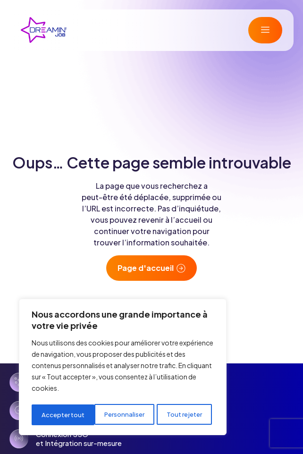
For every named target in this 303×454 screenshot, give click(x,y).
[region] (123, 368)
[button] (265, 30)
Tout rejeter (122, 415)
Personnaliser (61, 415)
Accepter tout (183, 415)
